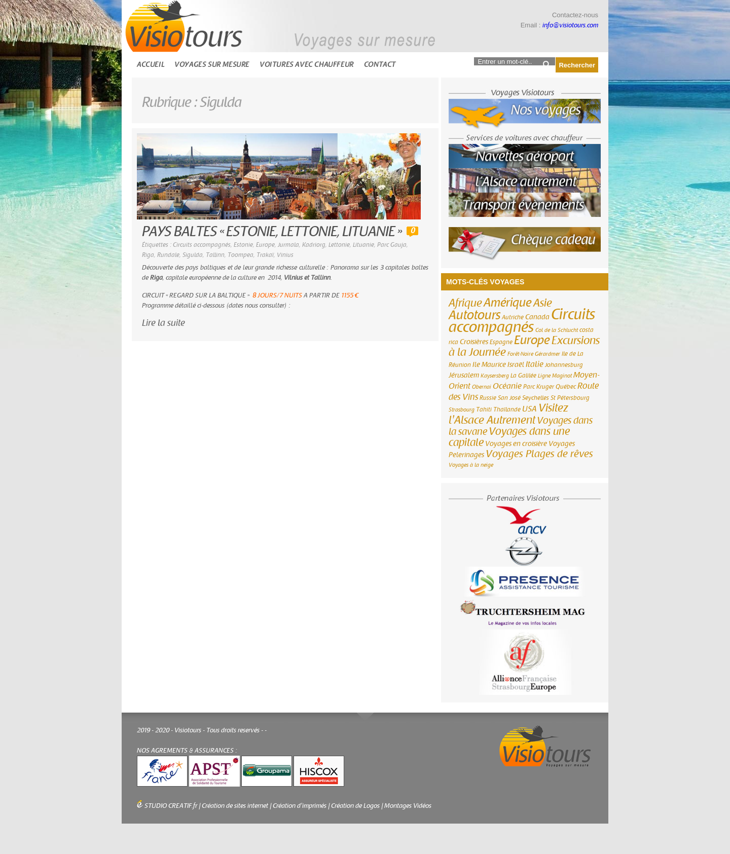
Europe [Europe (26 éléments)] (532, 340)
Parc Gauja (392, 244)
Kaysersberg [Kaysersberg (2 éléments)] (495, 376)
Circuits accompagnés (202, 244)
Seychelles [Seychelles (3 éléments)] (535, 397)
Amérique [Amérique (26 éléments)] (508, 302)
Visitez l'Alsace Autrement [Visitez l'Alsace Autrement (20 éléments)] (508, 414)
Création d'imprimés (299, 806)
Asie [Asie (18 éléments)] (542, 303)
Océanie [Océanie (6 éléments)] (507, 386)
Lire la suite (163, 323)
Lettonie (339, 244)
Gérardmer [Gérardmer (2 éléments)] (547, 354)
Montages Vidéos (407, 806)
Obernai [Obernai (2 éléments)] (481, 387)
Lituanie (363, 244)
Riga (148, 254)
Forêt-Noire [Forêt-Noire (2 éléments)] (520, 354)
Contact (380, 64)
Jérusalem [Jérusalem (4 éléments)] (464, 376)
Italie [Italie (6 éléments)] (534, 364)
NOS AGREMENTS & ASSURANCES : (187, 751)
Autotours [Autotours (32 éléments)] (474, 315)
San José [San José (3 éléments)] (509, 397)
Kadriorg (313, 244)
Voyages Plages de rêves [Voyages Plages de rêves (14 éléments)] (539, 454)
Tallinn (215, 254)
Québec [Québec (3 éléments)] (566, 386)
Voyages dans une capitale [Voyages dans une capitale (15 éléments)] (509, 437)
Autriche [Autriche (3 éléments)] (513, 317)
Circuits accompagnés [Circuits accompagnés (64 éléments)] (522, 321)
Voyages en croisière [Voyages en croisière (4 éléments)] (516, 444)
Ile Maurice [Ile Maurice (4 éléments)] (489, 365)
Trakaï (265, 254)
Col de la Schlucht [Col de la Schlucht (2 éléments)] (556, 330)
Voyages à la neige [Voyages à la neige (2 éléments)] (471, 465)
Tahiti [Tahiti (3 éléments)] (484, 409)
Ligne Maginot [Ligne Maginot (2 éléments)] (555, 376)
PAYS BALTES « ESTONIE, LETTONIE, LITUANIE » (272, 232)
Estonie (243, 244)
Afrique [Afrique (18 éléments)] (465, 303)
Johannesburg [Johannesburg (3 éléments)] (564, 364)
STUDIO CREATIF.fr (170, 806)
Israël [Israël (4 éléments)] (515, 365)
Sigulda (192, 254)
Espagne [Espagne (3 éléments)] (501, 342)
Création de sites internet (235, 806)
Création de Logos (355, 806)
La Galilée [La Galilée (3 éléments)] (523, 375)
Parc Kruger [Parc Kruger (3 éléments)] (538, 386)
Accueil (150, 64)
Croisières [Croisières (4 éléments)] (474, 342)
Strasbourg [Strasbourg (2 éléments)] (461, 409)
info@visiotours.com (570, 25)
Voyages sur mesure (211, 64)
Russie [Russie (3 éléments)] (488, 397)
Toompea (240, 254)
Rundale (168, 254)
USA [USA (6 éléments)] (529, 409)
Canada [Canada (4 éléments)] (537, 317)
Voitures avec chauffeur (307, 64)
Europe (265, 244)
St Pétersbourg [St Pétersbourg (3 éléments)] (570, 397)
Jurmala (288, 244)
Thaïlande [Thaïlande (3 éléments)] (507, 409)
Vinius (285, 254)
